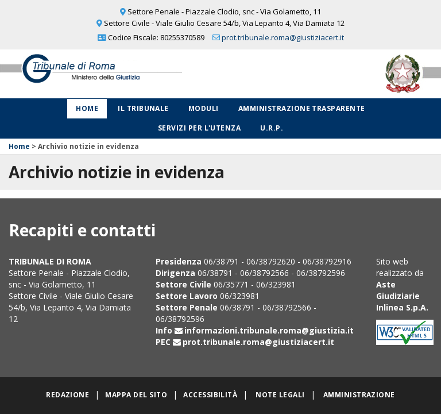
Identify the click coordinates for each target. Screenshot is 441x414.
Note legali (280, 395)
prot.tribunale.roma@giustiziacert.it (283, 37)
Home (87, 108)
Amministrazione (359, 395)
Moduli (203, 108)
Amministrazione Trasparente (301, 108)
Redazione (67, 395)
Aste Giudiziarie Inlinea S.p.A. (402, 296)
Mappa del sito (136, 395)
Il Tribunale (143, 108)
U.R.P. (271, 128)
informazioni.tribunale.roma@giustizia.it (269, 330)
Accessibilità (210, 395)
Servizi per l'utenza (199, 128)
